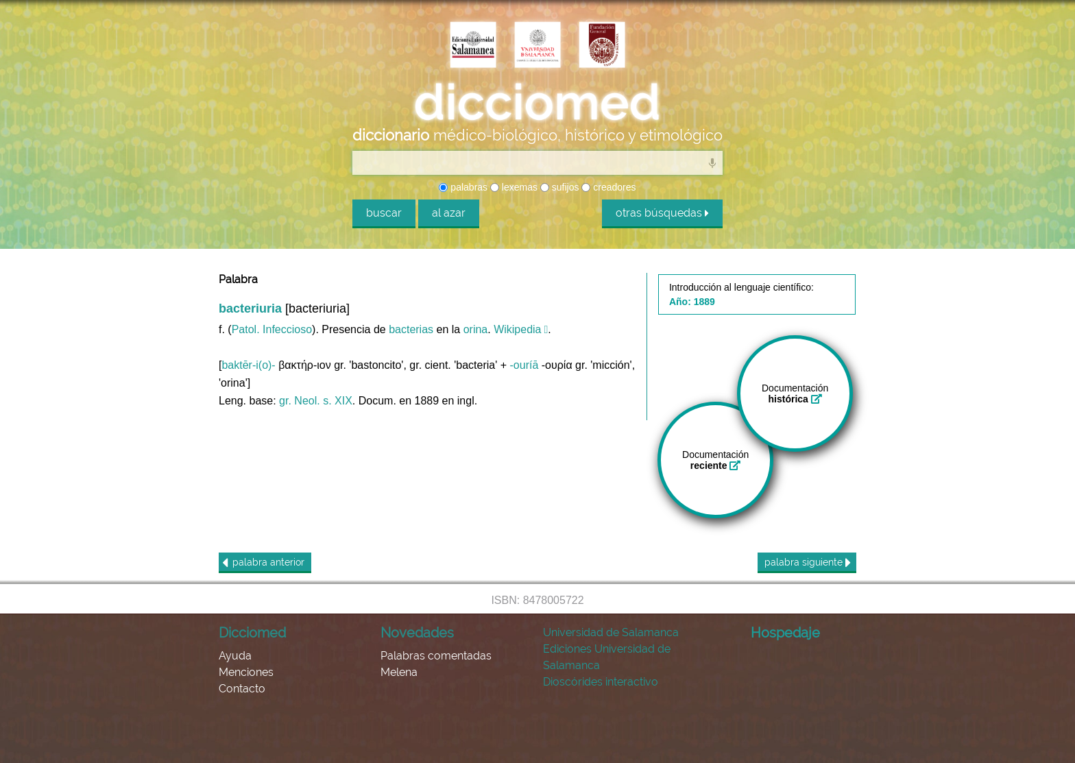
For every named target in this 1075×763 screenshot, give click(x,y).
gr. (285, 401)
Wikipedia (517, 329)
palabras (463, 187)
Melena (399, 672)
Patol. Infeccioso (272, 329)
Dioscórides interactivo (600, 681)
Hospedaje (785, 633)
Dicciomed (252, 633)
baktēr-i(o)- (248, 365)
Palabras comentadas (436, 655)
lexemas (514, 187)
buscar (384, 212)
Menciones (246, 672)
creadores (608, 187)
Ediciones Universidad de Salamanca (607, 657)
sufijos (559, 187)
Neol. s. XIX (323, 401)
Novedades (417, 633)
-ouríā (524, 365)
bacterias (411, 329)
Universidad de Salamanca (611, 632)
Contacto (242, 688)
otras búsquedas (662, 212)
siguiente (807, 562)
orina (475, 329)
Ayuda (235, 655)
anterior (263, 562)
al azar (449, 212)
